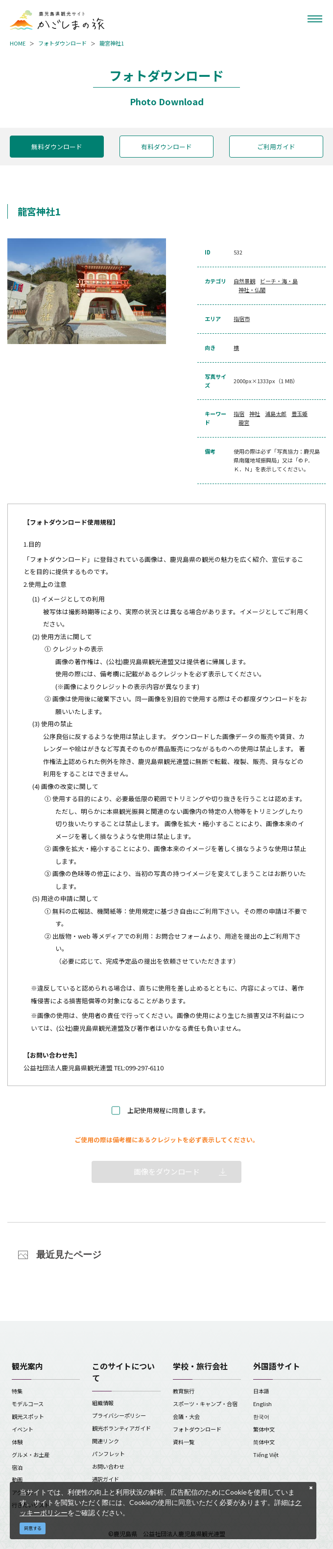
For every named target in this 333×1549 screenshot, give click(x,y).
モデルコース (28, 1404)
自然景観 (244, 281)
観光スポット (28, 1416)
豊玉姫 (299, 413)
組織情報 (103, 1403)
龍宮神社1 (111, 43)
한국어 (261, 1416)
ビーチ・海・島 (279, 281)
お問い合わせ (108, 1466)
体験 (17, 1442)
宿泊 (17, 1467)
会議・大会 (186, 1416)
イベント (22, 1429)
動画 (17, 1479)
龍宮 (243, 422)
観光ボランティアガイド (121, 1428)
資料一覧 (183, 1442)
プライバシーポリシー (119, 1415)
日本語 (261, 1391)
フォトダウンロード (62, 43)
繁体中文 (264, 1429)
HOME (17, 43)
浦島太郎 (275, 413)
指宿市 (242, 319)
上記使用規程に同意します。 (168, 1110)
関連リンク (105, 1441)
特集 (17, 1391)
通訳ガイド (105, 1479)
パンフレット (108, 1453)
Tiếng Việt (266, 1454)
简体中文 (264, 1442)
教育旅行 (183, 1391)
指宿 (239, 413)
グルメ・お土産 (30, 1454)
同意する (33, 1528)
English (262, 1404)
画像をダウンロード (167, 1171)
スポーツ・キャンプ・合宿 (205, 1404)
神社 (254, 413)
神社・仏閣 (251, 290)
